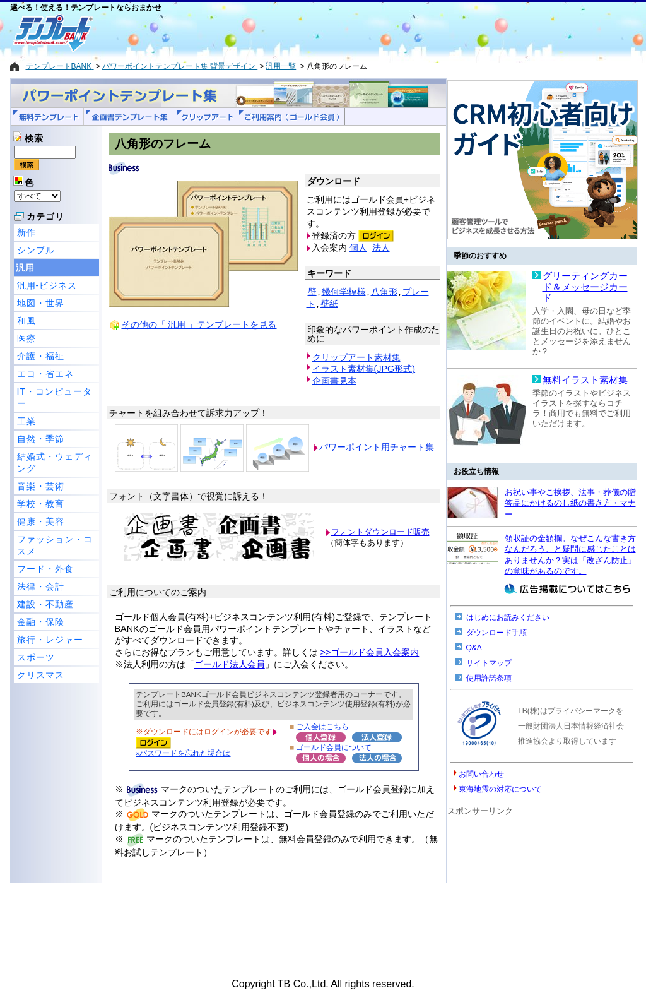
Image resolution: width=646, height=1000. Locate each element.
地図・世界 (40, 303)
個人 (358, 247)
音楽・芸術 (40, 486)
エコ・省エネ (45, 374)
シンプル (36, 250)
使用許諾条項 (489, 678)
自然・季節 (40, 439)
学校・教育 (40, 504)
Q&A (474, 647)
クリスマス (40, 675)
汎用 (25, 268)
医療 (26, 338)
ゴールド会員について (334, 747)
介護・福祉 (40, 356)
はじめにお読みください (507, 617)
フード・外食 (45, 569)
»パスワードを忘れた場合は (183, 753)
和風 (26, 321)
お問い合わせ (481, 774)
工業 (26, 421)
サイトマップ (489, 662)
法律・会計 (40, 586)
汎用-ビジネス (47, 285)
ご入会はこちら (322, 726)
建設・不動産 (45, 604)
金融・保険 (40, 622)
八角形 (384, 292)
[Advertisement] (278, 33)
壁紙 (329, 304)
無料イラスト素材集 (585, 380)
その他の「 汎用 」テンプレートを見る (199, 324)
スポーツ (36, 657)
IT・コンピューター (55, 397)
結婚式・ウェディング (55, 462)
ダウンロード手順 (496, 632)
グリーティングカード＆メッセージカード (585, 287)
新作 (26, 232)
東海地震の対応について (500, 789)
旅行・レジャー (50, 639)
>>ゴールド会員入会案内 (370, 652)
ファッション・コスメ (55, 545)
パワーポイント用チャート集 (376, 447)
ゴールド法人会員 (229, 664)
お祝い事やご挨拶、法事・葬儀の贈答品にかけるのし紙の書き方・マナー (570, 503)
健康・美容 (40, 521)
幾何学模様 (344, 292)
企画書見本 (334, 381)
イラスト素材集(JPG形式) (364, 369)
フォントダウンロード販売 (380, 532)
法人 (381, 247)
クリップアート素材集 (356, 357)
